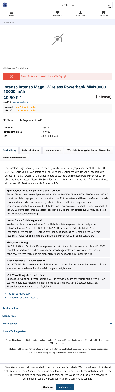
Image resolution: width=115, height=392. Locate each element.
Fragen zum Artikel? (31, 120)
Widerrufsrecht (91, 340)
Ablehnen (48, 387)
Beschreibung (9, 150)
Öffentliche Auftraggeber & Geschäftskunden (88, 150)
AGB (51, 343)
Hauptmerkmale (53, 150)
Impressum (60, 343)
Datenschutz (104, 340)
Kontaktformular (45, 340)
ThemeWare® (80, 352)
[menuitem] (103, 13)
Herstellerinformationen (14, 157)
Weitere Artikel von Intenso (21, 297)
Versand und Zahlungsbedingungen (68, 340)
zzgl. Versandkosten (21, 101)
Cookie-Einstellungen (14, 340)
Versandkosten (52, 348)
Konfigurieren (65, 387)
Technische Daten (30, 150)
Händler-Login (31, 340)
